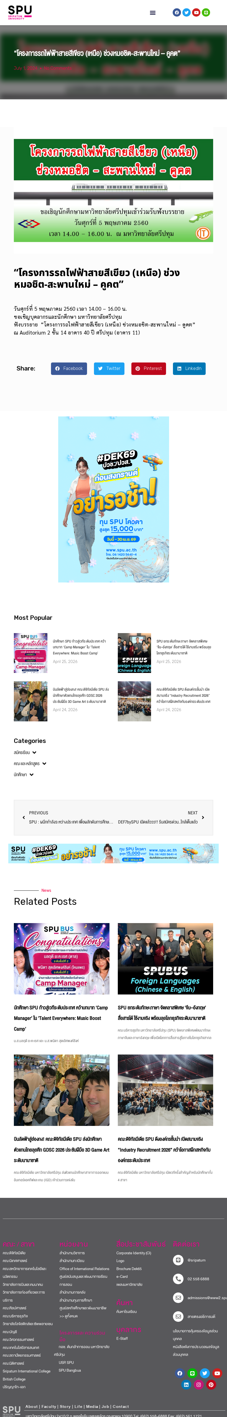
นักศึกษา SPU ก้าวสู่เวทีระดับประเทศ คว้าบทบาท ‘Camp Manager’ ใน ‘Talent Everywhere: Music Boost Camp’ (79, 652)
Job (105, 1411)
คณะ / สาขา (19, 1249)
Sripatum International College (26, 1376)
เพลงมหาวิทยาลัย (129, 1289)
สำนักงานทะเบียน (72, 1266)
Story (65, 1411)
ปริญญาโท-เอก (14, 1392)
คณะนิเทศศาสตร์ (15, 1266)
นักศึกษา (24, 780)
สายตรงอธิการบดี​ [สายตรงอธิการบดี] (201, 1321)
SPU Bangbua (67, 1375)
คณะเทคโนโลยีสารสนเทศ (21, 1352)
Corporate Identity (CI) (133, 1258)
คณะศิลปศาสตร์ (14, 1313)
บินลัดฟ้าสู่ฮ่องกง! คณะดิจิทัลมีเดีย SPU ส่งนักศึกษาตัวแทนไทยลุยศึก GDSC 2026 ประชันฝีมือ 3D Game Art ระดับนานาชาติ (81, 700)
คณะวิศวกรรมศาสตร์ (18, 1345)
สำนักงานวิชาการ (72, 1258)
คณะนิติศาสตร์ (13, 1368)
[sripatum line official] (178, 1265)
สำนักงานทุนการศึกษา (76, 1305)
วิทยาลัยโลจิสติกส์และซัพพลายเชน (28, 1329)
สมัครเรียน (25, 758)
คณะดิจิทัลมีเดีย (14, 1258)
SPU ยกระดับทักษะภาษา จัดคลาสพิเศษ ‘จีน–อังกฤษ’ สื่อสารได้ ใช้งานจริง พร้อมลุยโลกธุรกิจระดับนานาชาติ (184, 652)
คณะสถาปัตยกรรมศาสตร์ (22, 1360)
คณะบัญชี (10, 1337)
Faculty (49, 1411)
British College (14, 1384)
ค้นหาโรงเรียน (126, 1316)
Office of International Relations (84, 1273)
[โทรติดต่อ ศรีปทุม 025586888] (178, 1283)
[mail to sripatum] (178, 1302)
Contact (121, 1411)
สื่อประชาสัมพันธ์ (141, 1249)
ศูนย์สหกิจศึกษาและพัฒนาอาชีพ (83, 1313)
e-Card (122, 1281)
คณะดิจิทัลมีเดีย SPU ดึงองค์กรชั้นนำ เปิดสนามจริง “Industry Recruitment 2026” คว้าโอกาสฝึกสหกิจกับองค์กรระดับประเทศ (183, 700)
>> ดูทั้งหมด (69, 1321)
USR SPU (64, 1367)
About (31, 1411)
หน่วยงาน (74, 1249)
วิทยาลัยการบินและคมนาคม (23, 1289)
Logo (120, 1266)
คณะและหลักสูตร (30, 769)
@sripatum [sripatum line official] (197, 1265)
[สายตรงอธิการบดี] (178, 1321)
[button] (152, 12)
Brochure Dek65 (129, 1273)
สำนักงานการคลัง (72, 1297)
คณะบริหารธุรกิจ (15, 1321)
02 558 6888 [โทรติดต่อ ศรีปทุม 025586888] (198, 1284)
